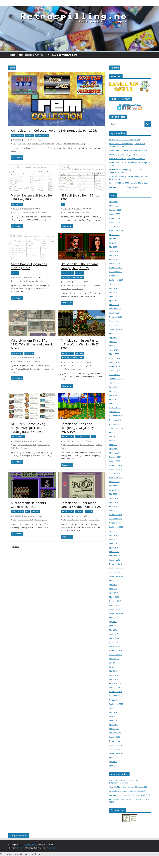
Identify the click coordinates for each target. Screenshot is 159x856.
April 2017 (113, 634)
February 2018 (115, 601)
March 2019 (114, 551)
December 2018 (115, 564)
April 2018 (113, 593)
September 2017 (116, 613)
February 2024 (115, 309)
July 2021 (113, 436)
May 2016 (113, 671)
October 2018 (114, 572)
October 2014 (114, 749)
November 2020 (115, 469)
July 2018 (113, 584)
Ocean (90, 285)
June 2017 (113, 626)
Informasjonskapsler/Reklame (62, 55)
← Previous (13, 546)
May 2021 (113, 444)
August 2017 (114, 617)
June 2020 (113, 490)
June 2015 (113, 716)
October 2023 (114, 325)
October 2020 (114, 473)
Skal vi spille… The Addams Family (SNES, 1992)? (79, 266)
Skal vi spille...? (66, 289)
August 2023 (114, 333)
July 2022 (113, 387)
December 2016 (115, 650)
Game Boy (15, 273)
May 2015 (113, 720)
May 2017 (113, 630)
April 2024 (113, 300)
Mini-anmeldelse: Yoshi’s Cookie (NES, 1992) (28, 505)
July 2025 (113, 239)
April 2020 (113, 498)
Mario (91, 520)
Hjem (12, 55)
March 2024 (114, 304)
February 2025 (115, 259)
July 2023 (113, 337)
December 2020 (115, 465)
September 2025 (116, 230)
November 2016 (115, 654)
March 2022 (114, 403)
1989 (19, 144)
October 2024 (114, 276)
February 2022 (115, 407)
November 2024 (115, 271)
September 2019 (116, 527)
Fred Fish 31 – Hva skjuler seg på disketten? (127, 158)
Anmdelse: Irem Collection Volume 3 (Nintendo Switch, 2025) (54, 130)
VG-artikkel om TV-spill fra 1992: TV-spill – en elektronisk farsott (32, 344)
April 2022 (113, 399)
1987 (14, 144)
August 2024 (114, 284)
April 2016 (113, 675)
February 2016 (115, 683)
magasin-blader (17, 353)
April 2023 (113, 350)
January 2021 (114, 461)
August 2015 (114, 708)
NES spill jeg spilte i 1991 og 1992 (80, 197)
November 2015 (115, 696)
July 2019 (113, 535)
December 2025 (115, 218)
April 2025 (113, 251)
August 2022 (114, 383)
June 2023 (113, 341)
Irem (52, 144)
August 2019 (114, 531)
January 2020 (114, 510)
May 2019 (113, 543)
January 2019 (114, 560)
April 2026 (113, 201)
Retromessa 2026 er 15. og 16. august (125, 187)
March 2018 (114, 597)
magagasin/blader (24, 361)
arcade (47, 144)
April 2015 (113, 724)
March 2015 (114, 728)
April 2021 (113, 449)
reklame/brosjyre (18, 437)
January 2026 (114, 214)
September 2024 (116, 280)
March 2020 (114, 502)
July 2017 (113, 621)
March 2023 (114, 354)
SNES (13, 448)
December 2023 (115, 317)
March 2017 (114, 638)
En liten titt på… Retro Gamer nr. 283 (124, 139)
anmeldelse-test (17, 135)
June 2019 (113, 539)
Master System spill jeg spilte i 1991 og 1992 (31, 197)
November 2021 (115, 420)
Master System (17, 204)
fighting (89, 366)
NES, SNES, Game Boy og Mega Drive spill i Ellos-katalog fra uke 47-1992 (28, 428)
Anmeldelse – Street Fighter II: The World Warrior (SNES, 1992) (80, 344)
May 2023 (113, 346)
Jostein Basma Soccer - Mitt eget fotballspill (127, 791)
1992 (24, 144)
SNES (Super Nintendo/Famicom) (72, 277)
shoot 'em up (80, 144)
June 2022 (113, 391)
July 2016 (113, 663)
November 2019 (115, 519)
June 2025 (113, 243)
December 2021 (115, 416)
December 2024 (115, 267)
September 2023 (116, 329)
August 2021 (114, 432)
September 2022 (116, 379)
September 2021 (116, 428)
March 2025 (114, 255)
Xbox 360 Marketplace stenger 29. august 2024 (128, 787)
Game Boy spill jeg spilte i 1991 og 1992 (29, 266)
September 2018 (116, 576)
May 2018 (113, 589)
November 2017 (115, 609)
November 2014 (115, 745)
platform (97, 285)
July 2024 (113, 288)
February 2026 (115, 210)
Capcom (83, 366)
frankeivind (28, 140)
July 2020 (113, 486)
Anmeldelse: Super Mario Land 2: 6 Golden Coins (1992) (82, 505)
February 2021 (115, 457)
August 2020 (114, 481)
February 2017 (115, 642)
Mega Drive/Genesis (25, 445)
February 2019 (115, 556)
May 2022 (113, 395)
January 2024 (114, 313)
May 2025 (113, 247)
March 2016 (114, 679)
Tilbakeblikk (29, 353)
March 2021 (114, 453)
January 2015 (114, 737)
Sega (93, 437)
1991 (14, 212)
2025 (29, 144)
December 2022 (115, 366)
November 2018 (115, 568)
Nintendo (29, 135)
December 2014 (115, 741)
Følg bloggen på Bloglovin (130, 104)
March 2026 (114, 206)
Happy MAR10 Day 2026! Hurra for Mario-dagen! (129, 183)
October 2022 (114, 374)
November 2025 (115, 222)
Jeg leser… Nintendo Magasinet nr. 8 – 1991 (127, 154)
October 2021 (114, 424)
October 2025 (114, 226)
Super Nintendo (77, 289)
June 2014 (113, 766)
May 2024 (113, 296)
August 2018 (114, 580)
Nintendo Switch (42, 135)
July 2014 (113, 761)
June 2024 (113, 292)
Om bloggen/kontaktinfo (31, 55)
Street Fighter (65, 369)
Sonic (67, 448)
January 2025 (114, 263)
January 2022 (114, 411)
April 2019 (113, 547)
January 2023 (114, 362)
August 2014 (114, 757)
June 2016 (113, 667)
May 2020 (113, 494)
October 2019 (114, 523)
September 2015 (116, 704)
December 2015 (115, 691)
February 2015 (115, 733)
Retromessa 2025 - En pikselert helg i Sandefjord (129, 795)
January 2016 (114, 687)
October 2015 (114, 700)
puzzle (44, 520)
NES (63, 204)
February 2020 (115, 506)
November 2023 (115, 321)
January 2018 (114, 605)
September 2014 (116, 753)
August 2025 (114, 234)
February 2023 (115, 358)
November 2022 (115, 370)
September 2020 (116, 477)
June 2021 (113, 440)
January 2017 (114, 646)
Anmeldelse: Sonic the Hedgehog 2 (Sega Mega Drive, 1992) (78, 428)
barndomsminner (29, 212)
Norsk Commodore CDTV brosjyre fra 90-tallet (128, 150)
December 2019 (115, 514)
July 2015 (113, 712)
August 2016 (114, 659)
